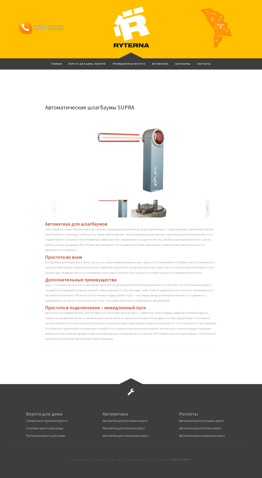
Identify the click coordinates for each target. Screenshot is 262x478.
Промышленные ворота (129, 63)
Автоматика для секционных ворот (126, 436)
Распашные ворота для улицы (46, 436)
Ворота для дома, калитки (87, 63)
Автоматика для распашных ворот (125, 421)
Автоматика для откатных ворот (124, 428)
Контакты (204, 63)
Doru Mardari (182, 459)
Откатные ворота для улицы (44, 428)
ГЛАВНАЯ (56, 63)
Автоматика (160, 63)
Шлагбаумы (182, 63)
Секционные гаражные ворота (46, 421)
